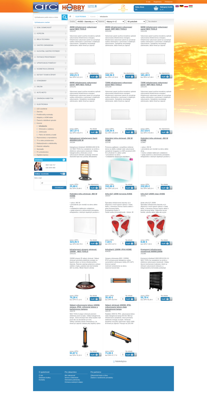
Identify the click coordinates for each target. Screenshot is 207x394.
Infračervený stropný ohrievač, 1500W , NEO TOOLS (83, 250)
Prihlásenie (168, 2)
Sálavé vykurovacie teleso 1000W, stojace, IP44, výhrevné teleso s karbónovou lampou (85, 307)
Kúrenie (93, 16)
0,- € (166, 8)
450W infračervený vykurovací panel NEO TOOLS (83, 28)
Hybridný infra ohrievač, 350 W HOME (119, 139)
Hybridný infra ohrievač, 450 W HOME (154, 139)
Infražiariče (104, 16)
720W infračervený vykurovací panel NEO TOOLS (118, 84)
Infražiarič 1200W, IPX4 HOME (118, 249)
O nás (148, 2)
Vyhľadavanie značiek (42, 22)
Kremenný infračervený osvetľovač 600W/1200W (151, 250)
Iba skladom (152, 21)
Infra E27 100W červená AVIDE (118, 194)
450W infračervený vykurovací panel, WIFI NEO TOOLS (118, 28)
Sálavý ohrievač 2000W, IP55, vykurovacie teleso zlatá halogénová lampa (118, 307)
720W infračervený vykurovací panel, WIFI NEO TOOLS (154, 84)
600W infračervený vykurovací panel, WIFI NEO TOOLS (83, 84)
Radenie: (101, 21)
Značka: (72, 21)
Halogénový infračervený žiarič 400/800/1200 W (83, 139)
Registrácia (157, 2)
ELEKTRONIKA (81, 16)
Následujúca (120, 361)
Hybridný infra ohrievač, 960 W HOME (83, 195)
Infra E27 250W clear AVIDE (153, 194)
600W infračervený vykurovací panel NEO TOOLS (154, 28)
